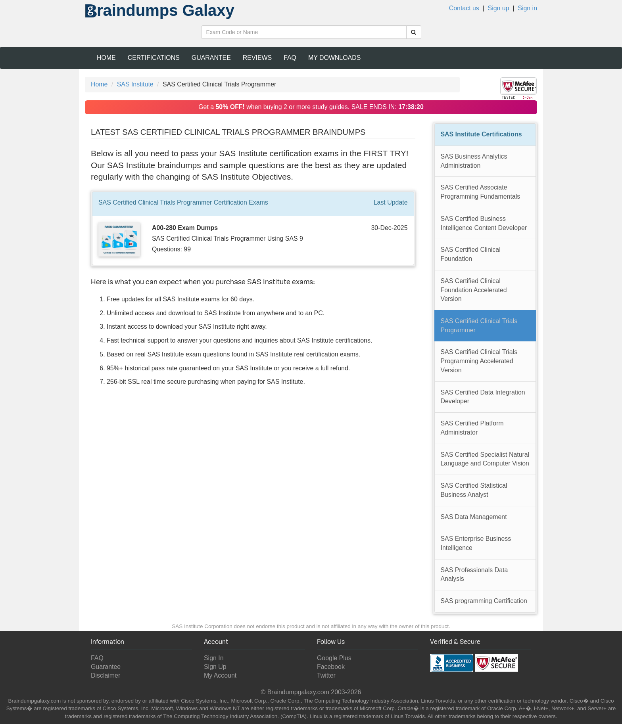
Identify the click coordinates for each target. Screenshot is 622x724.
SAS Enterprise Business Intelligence (476, 543)
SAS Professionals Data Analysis (474, 574)
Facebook (331, 666)
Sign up (498, 8)
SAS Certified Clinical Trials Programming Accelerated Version (479, 361)
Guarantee (211, 57)
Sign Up (215, 666)
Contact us (464, 8)
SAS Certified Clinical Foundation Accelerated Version (474, 290)
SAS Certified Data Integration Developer (483, 397)
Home (106, 57)
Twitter (326, 675)
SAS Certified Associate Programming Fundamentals (480, 192)
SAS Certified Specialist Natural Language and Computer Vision (485, 459)
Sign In (214, 658)
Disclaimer (105, 675)
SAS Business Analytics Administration (474, 161)
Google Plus (334, 658)
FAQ (290, 57)
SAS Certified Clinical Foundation (471, 254)
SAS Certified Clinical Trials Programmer (479, 325)
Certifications (154, 57)
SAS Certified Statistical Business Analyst (474, 490)
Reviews (257, 57)
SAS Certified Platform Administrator (472, 428)
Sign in (527, 8)
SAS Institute (135, 84)
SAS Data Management (474, 516)
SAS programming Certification (484, 601)
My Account (220, 675)
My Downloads (334, 57)
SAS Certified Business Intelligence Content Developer (484, 223)
